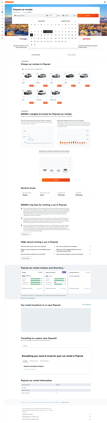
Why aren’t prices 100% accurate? (56, 419)
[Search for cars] (2, 12)
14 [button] (47, 35)
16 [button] (31, 38)
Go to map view (87, 304)
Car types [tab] (25, 361)
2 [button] (31, 31)
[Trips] (2, 31)
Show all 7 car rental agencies (28, 298)
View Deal (31, 85)
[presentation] (64, 268)
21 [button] (47, 38)
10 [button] (34, 35)
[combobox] (17, 12)
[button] (2, 2)
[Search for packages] (2, 15)
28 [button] (48, 41)
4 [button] (72, 28)
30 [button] (31, 44)
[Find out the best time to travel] (2, 24)
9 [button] (31, 35)
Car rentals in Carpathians (55, 402)
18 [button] (38, 38)
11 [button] (72, 31)
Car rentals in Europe (35, 402)
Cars (28, 402)
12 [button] (41, 35)
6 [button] (44, 31)
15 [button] (51, 35)
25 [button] (38, 41)
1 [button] (62, 28)
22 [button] (51, 38)
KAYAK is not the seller (56, 414)
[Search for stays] (2, 9)
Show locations (39, 288)
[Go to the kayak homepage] (9, 2)
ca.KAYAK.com (23, 402)
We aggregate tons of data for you (56, 417)
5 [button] (41, 31)
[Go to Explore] (2, 18)
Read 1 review (28, 276)
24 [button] (34, 41)
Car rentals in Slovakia (45, 402)
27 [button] (44, 41)
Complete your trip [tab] (34, 361)
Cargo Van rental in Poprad (29, 369)
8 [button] (51, 31)
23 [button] (31, 41)
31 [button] (34, 44)
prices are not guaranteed (48, 410)
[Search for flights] (2, 6)
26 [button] (41, 41)
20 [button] (44, 38)
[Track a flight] (2, 21)
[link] (56, 180)
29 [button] (51, 41)
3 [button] (34, 31)
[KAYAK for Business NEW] (2, 27)
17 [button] (34, 38)
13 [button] (44, 35)
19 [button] (41, 38)
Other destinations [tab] (44, 361)
